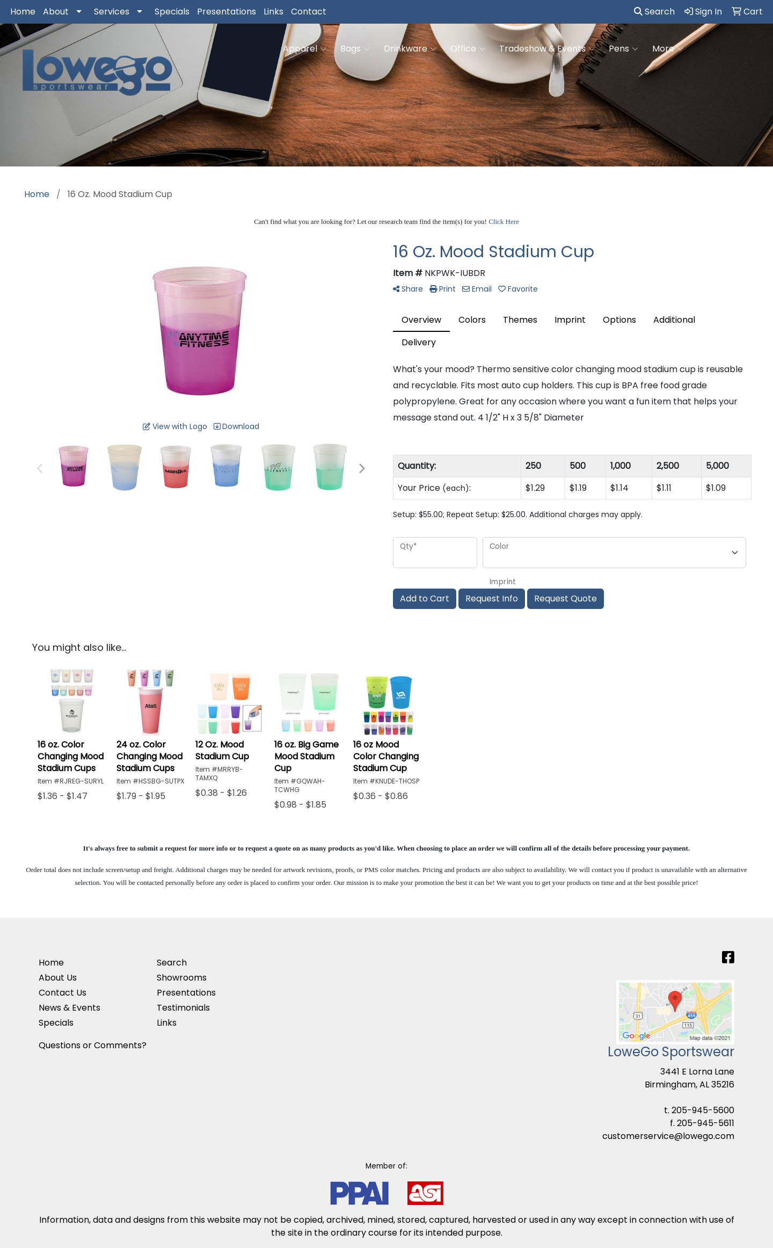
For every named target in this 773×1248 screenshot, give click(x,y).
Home (22, 11)
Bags (355, 48)
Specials (172, 11)
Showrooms (182, 977)
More (667, 48)
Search (654, 11)
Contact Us (62, 992)
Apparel (304, 48)
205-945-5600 (703, 1110)
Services (111, 11)
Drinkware (410, 48)
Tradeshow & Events (547, 48)
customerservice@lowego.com (668, 1136)
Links (273, 11)
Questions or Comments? (93, 1045)
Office (467, 48)
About (56, 11)
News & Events (69, 1008)
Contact (308, 11)
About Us (58, 977)
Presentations (226, 11)
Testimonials (183, 1008)
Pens (623, 48)
